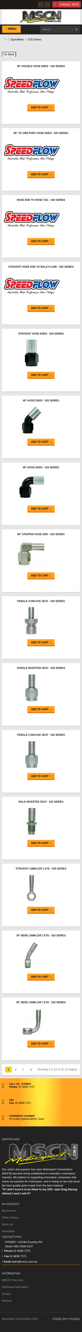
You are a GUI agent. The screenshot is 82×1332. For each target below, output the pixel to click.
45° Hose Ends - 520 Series (41, 400)
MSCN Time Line (12, 1280)
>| (31, 1069)
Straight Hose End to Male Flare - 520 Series (41, 266)
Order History (10, 1217)
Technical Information (15, 1287)
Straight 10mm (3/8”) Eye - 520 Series (41, 868)
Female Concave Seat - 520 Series (41, 601)
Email (6, 1261)
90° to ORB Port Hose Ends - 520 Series (41, 133)
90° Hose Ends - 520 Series (41, 467)
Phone (7, 1250)
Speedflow (17, 39)
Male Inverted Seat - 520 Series (41, 801)
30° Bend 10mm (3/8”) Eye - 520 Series (41, 935)
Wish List (7, 1224)
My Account (9, 1210)
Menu (11, 28)
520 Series (34, 39)
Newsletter (8, 1231)
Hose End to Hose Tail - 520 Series (41, 199)
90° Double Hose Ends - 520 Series (41, 66)
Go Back (9, 54)
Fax (5, 1256)
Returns (7, 1300)
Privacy (6, 1293)
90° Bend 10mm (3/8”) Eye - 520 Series (41, 1002)
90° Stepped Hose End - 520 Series (41, 534)
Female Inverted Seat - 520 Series (41, 668)
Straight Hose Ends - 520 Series (41, 333)
